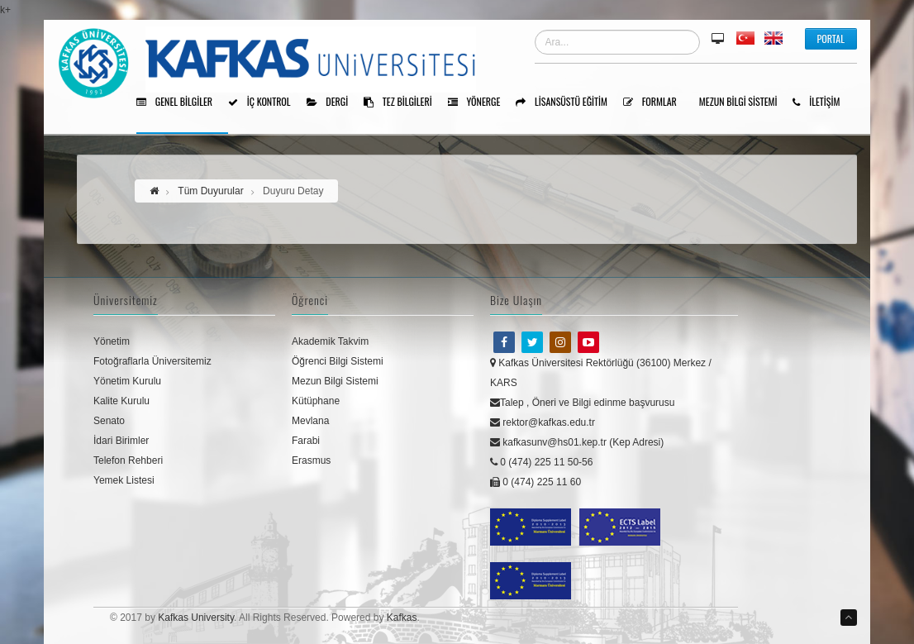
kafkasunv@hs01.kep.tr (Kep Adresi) (577, 442)
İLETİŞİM (822, 102)
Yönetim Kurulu (127, 381)
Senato (109, 421)
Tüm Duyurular (210, 191)
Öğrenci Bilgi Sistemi (337, 361)
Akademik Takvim (330, 341)
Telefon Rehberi (128, 460)
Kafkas (402, 617)
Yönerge (480, 102)
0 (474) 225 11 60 (535, 482)
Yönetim (111, 341)
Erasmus (311, 460)
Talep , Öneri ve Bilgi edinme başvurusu (582, 402)
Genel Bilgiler (180, 102)
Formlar (655, 102)
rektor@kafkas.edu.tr (542, 422)
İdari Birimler (121, 440)
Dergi (333, 102)
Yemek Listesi (124, 480)
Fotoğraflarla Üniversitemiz (152, 361)
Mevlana (310, 421)
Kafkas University (196, 617)
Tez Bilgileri (404, 102)
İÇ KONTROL (265, 102)
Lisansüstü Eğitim (567, 102)
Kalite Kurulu (121, 401)
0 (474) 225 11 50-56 (541, 462)
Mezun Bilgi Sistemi (744, 102)
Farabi (306, 440)
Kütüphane (316, 401)
